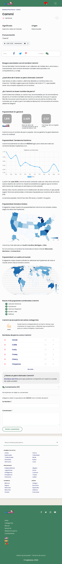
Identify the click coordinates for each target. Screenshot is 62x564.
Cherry (15, 359)
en (7, 538)
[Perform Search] (57, 443)
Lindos (7, 453)
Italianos (35, 490)
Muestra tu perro (11, 531)
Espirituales (8, 455)
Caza (34, 462)
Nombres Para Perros (8, 9)
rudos (9, 327)
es (6, 541)
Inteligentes (8, 472)
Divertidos (8, 460)
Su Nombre (7, 402)
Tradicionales (9, 457)
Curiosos (35, 472)
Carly (14, 349)
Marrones (8, 488)
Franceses (35, 492)
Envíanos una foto (11, 379)
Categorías (9, 523)
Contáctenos (9, 533)
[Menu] (55, 3)
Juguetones (8, 470)
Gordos (7, 492)
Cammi (18, 9)
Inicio (6, 520)
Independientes (10, 468)
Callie (14, 345)
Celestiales (36, 455)
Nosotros (8, 528)
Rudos (34, 460)
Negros (7, 485)
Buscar (7, 526)
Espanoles (35, 488)
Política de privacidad (23, 555)
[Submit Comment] (12, 429)
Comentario (7, 411)
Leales (34, 477)
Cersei (14, 340)
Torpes (34, 475)
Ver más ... (31, 369)
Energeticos (8, 475)
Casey (15, 354)
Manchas (8, 490)
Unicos (34, 453)
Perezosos (8, 477)
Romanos (35, 485)
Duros (34, 470)
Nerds (34, 457)
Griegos (34, 483)
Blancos (7, 483)
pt (7, 543)
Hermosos (8, 462)
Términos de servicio (39, 555)
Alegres (34, 468)
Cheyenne (16, 364)
